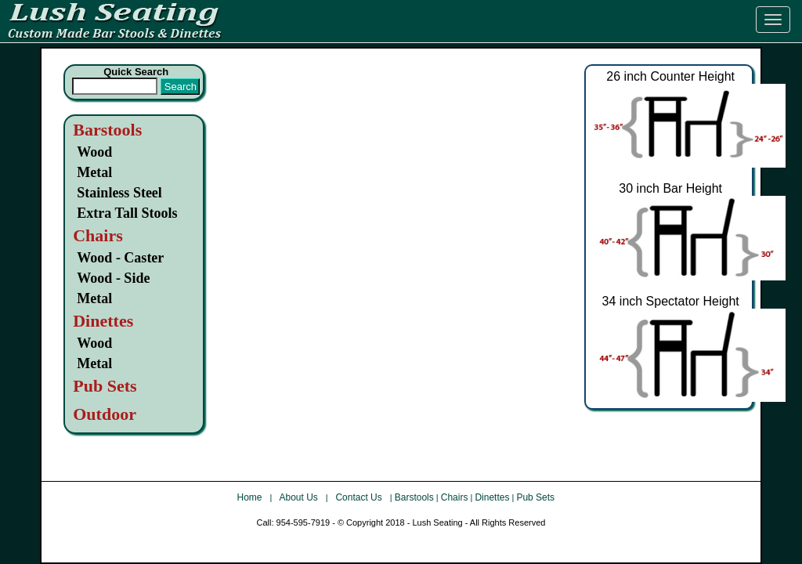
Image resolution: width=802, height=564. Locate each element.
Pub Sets (535, 497)
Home (251, 497)
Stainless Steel (119, 193)
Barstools (107, 129)
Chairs (454, 497)
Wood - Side (113, 278)
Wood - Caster (120, 258)
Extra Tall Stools (127, 213)
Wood (94, 152)
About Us (299, 497)
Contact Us (360, 497)
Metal (94, 172)
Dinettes (492, 497)
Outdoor (104, 414)
